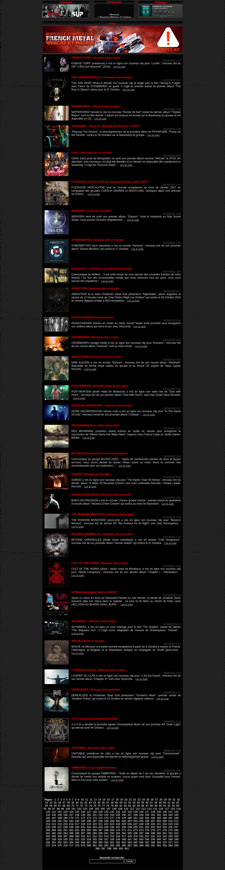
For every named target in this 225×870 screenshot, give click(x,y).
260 (59, 830)
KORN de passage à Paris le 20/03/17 (94, 592)
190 (54, 821)
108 (114, 808)
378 (77, 845)
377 (71, 845)
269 (112, 830)
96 (49, 808)
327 (48, 839)
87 (147, 805)
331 (71, 839)
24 (143, 799)
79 (112, 805)
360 (106, 842)
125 (77, 811)
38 (68, 802)
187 (170, 818)
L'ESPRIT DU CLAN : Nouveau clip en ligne (98, 670)
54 (138, 802)
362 (118, 842)
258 (48, 830)
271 (124, 830)
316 (118, 836)
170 (71, 818)
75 (94, 805)
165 (176, 814)
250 (135, 827)
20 (126, 799)
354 (71, 842)
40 (77, 802)
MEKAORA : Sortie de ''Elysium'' (91, 210)
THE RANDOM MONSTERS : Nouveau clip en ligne (102, 514)
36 (59, 802)
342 (135, 839)
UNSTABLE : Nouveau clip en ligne (93, 747)
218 (83, 824)
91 (164, 805)
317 (124, 836)
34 (50, 802)
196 (89, 821)
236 (54, 827)
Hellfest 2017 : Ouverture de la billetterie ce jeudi (101, 268)
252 (147, 827)
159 (141, 814)
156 (124, 814)
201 (118, 821)
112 (137, 808)
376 (65, 845)
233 (170, 824)
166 (48, 818)
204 (135, 821)
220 (94, 824)
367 (147, 842)
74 (90, 805)
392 (159, 845)
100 (68, 808)
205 (141, 821)
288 (89, 833)
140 (165, 811)
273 (135, 830)
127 (89, 811)
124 (71, 811)
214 (59, 824)
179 (124, 818)
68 (63, 805)
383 (106, 845)
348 (170, 839)
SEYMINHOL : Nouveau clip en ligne (93, 621)
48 (112, 802)
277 (159, 830)
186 (165, 818)
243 (94, 827)
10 (82, 799)
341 (129, 839)
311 (89, 836)
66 (55, 805)
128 (94, 811)
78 (107, 805)
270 (118, 830)
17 (112, 799)
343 (141, 839)
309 (77, 836)
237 (59, 827)
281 (48, 833)
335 (94, 839)
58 (155, 802)
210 (170, 821)
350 (48, 842)
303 (176, 833)
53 (134, 802)
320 (141, 836)
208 (159, 821)
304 (48, 836)
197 (94, 821)
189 (48, 821)
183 (147, 818)
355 (77, 842)
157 (129, 814)
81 (120, 805)
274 (141, 830)
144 (54, 814)
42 (85, 802)
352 (59, 842)
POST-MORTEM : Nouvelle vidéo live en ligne (99, 385)
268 (106, 830)
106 (102, 808)
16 (108, 799)
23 (139, 799)
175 (100, 818)
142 (176, 811)
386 (124, 845)
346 (159, 839)
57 (151, 802)
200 (112, 821)
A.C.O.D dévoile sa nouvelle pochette (94, 718)
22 (134, 799)
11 (86, 799)
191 (59, 821)
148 (77, 814)
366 (141, 842)
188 (176, 818)
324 (165, 836)
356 (83, 842)
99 (62, 808)
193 (71, 821)
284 (65, 833)
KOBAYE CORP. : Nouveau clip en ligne (95, 57)
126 (83, 811)
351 (54, 842)
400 (121, 848)
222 (106, 824)
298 (147, 833)
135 (135, 811)
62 (173, 802)
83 (129, 805)
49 (116, 802)
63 (177, 802)
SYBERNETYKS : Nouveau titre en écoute (97, 239)
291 (106, 833)
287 (83, 833)
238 (65, 827)
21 (130, 799)
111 (132, 808)
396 (97, 848)
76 (99, 805)
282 (54, 833)
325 (170, 836)
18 (117, 799)
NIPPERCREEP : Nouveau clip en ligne (95, 106)
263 (77, 830)
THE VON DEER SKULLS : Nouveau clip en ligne (101, 77)
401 (127, 848)
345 (153, 839)
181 (135, 818)
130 (106, 811)
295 (129, 833)
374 (54, 845)
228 (141, 824)
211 (176, 821)
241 (83, 827)
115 (155, 808)
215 (65, 824)
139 (159, 811)
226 (129, 824)
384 (112, 845)
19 (121, 799)
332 (77, 839)
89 (155, 805)
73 (85, 805)
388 (135, 845)
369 (159, 842)
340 (124, 839)
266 (94, 830)
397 (103, 848)
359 (100, 842)
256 (170, 827)
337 (106, 839)
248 (124, 827)
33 (46, 802)
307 (65, 836)
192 (65, 821)
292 (112, 833)
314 (106, 836)
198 (100, 821)
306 (59, 836)
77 (103, 805)
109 (120, 808)
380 (89, 845)
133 (124, 811)
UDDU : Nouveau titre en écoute (91, 152)
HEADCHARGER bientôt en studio (92, 317)
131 (112, 811)
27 (156, 799)
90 (160, 805)
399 (115, 848)
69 (68, 805)
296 (135, 833)
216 (71, 824)
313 (100, 836)
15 (104, 799)
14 (99, 799)
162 (159, 814)
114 (149, 808)
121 (54, 811)
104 (91, 808)
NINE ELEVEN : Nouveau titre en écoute (96, 356)
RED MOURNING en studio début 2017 (95, 425)
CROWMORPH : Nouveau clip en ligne (95, 337)
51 (125, 802)
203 (129, 821)
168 (59, 818)
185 (159, 818)
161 (153, 814)
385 (118, 845)
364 (129, 842)
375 (59, 845)
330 (65, 839)
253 (153, 827)
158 (135, 814)
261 (65, 830)
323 (159, 836)
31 (174, 799)
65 (50, 805)
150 (89, 814)
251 (141, 827)
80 (116, 805)
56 (147, 802)
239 (71, 827)
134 (129, 811)
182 (141, 818)
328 (54, 839)
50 (120, 802)
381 (94, 845)
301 (165, 833)
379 (83, 845)
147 (71, 814)
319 (135, 836)
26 (152, 799)
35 (55, 802)
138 (153, 811)
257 (176, 827)
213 (54, 824)
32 (178, 799)
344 (147, 839)
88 (151, 805)
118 (172, 808)
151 (94, 814)
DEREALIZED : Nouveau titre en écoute (95, 689)
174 (94, 818)
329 (59, 839)
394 (170, 845)
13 (95, 799)
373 (48, 845)
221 (100, 824)
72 (81, 805)
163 (165, 814)
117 (167, 808)
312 (94, 836)
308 (71, 836)
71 (77, 805)
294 (124, 833)
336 (100, 839)
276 (153, 830)
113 (143, 808)
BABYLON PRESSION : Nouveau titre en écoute (101, 494)
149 (83, 814)
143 (48, 814)
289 (94, 833)
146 (65, 814)
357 (89, 842)
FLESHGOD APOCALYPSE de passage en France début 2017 (109, 181)
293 (118, 833)
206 (147, 821)
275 (147, 830)
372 (176, 842)
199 (106, 821)
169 (65, 818)
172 (83, 818)
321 (147, 836)
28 (160, 799)
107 (108, 808)
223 (112, 824)
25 (147, 799)
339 (118, 839)
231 (159, 824)
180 (129, 818)
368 (153, 842)
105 (97, 808)
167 (54, 818)
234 (176, 824)
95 (45, 808)
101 (73, 808)
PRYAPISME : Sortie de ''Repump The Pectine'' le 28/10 (105, 126)
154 (112, 814)
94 (177, 805)
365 (135, 842)
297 (141, 833)
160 (147, 814)
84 (134, 805)
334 (89, 839)
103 (85, 808)
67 (59, 805)
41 (81, 802)
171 (77, 818)
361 (112, 842)
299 (153, 833)
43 (90, 802)
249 (129, 827)
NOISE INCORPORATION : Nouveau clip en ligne (101, 405)
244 (100, 827)
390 (147, 845)
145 (59, 814)
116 (161, 808)
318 (129, 836)
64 (46, 805)
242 (89, 827)
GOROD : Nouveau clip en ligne (91, 474)
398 (109, 848)
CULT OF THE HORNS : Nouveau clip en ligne (99, 563)
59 (160, 802)
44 (94, 802)
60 (164, 802)
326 (176, 836)
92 (169, 805)
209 (165, 821)
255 (165, 827)
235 (48, 827)
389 (141, 845)
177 (112, 818)
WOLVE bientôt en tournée (87, 641)
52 (129, 802)
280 (176, 830)
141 (170, 811)
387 (129, 845)
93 (173, 805)
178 (118, 818)
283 (59, 833)
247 (118, 827)
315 (112, 836)
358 (94, 842)
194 (77, 821)
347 (165, 839)
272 (129, 830)
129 (100, 811)
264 (83, 830)
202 (124, 821)
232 (165, 824)
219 (89, 824)
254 (159, 827)
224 (118, 824)
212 (48, 824)
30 (169, 799)
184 (153, 818)
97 (53, 808)
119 (178, 808)
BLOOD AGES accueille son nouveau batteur (99, 453)
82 (125, 805)
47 (107, 802)
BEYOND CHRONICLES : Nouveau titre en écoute (102, 534)
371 (170, 842)
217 (77, 824)
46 (103, 802)
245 (106, 827)
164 (170, 814)
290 (100, 833)
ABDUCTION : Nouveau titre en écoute (95, 288)
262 (71, 830)
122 (59, 811)
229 (147, 824)
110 (126, 808)
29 (165, 799)
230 (153, 824)
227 (135, 824)
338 (112, 839)
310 (83, 836)
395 (176, 845)
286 (77, 833)
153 (106, 814)
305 (54, 836)
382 (100, 845)
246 (112, 827)
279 (170, 830)
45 (99, 802)
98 (58, 808)
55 (142, 802)
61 (169, 802)
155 (118, 814)
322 (153, 836)
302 (170, 833)
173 (89, 818)
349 (176, 839)
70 (72, 805)
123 (65, 811)
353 (65, 842)
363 (124, 842)
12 (90, 799)
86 (142, 805)
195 (83, 821)
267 (100, 830)
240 (77, 827)
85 (138, 805)
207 (153, 821)
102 (79, 808)
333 (83, 839)
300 (159, 833)
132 (118, 811)
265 (89, 830)
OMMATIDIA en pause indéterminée (93, 767)
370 (165, 842)
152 (100, 814)
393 (165, 845)
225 (124, 824)
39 (72, 802)
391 (153, 845)
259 (54, 830)
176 (106, 818)
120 (48, 811)
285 (71, 833)
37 (63, 802)
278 (165, 830)
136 (141, 811)
